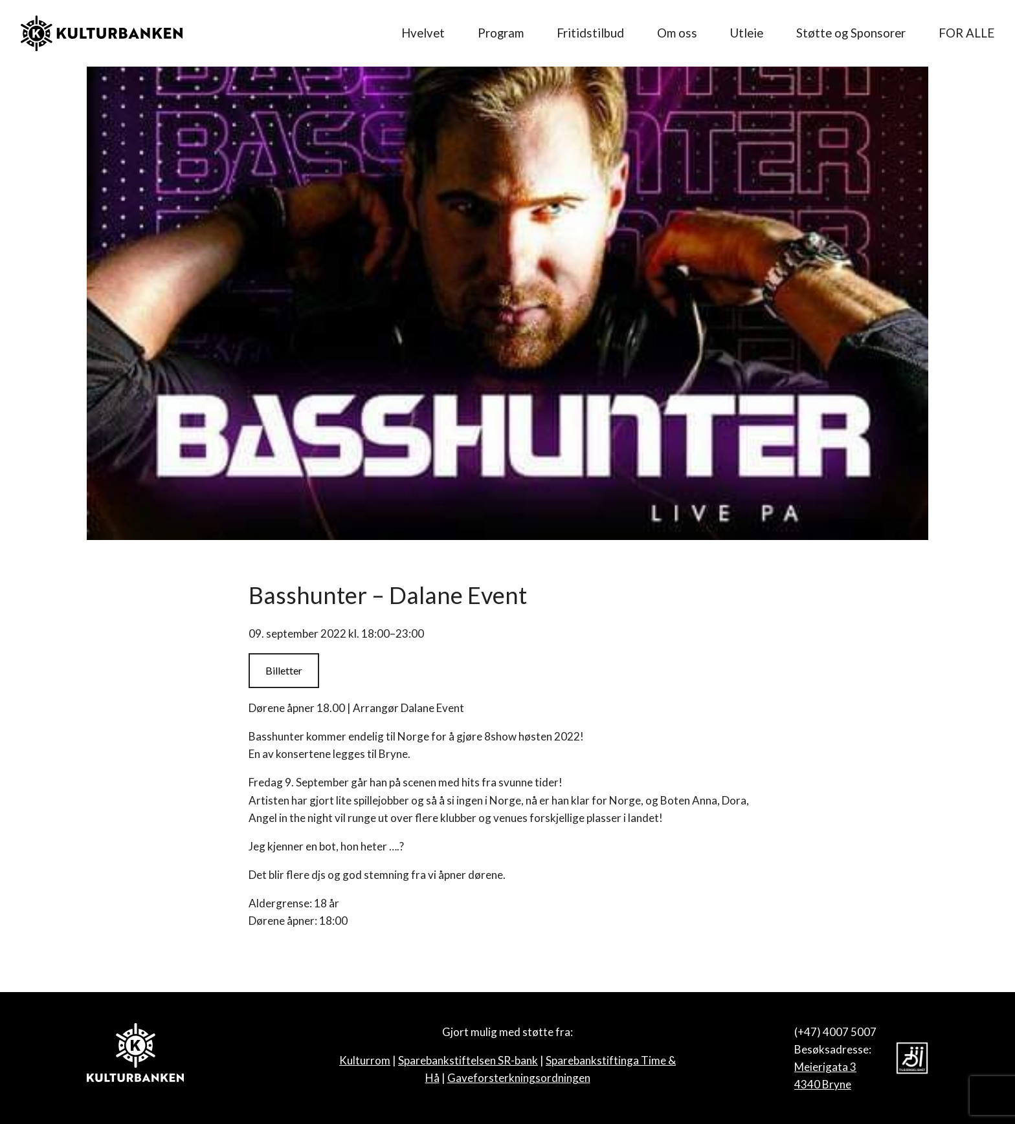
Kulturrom (364, 1060)
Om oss (677, 33)
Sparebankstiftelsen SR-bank (468, 1060)
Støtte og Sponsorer (851, 33)
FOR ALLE (966, 33)
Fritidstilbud (590, 33)
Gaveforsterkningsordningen (518, 1078)
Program (501, 33)
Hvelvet (423, 33)
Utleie (746, 33)
